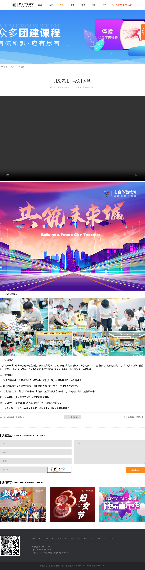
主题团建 (20, 67)
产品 (62, 5)
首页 (40, 5)
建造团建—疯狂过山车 (15, 417)
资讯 (94, 5)
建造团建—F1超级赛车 (136, 417)
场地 (83, 5)
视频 (72, 5)
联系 (105, 5)
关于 (51, 5)
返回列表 (74, 417)
